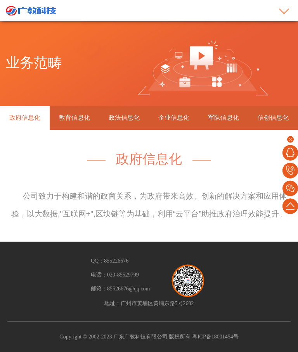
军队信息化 (223, 117)
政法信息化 (124, 117)
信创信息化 (273, 117)
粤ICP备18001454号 (214, 337)
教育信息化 (74, 117)
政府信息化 (24, 117)
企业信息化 (173, 117)
